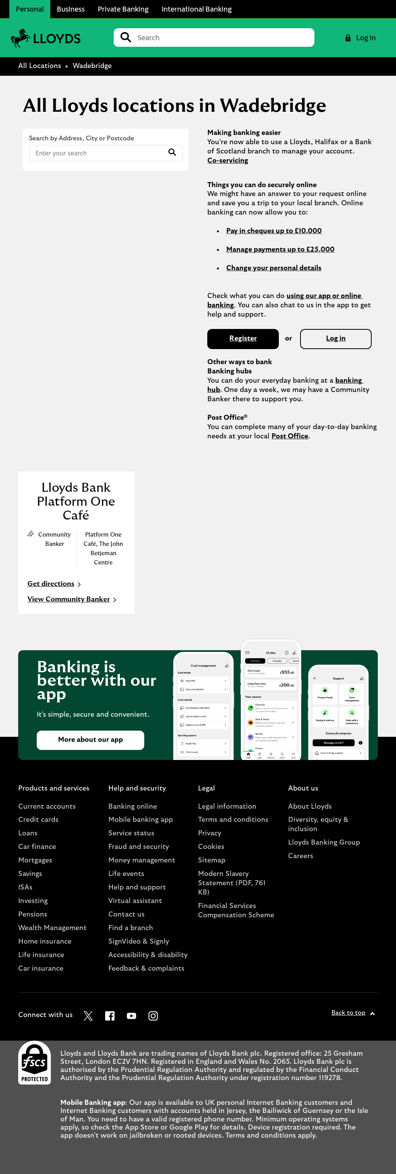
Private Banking (123, 9)
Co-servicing (227, 160)
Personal (30, 9)
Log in (336, 338)
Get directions (55, 584)
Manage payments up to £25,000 (280, 249)
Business (71, 9)
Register (243, 338)
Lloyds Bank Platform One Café (76, 502)
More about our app (90, 739)
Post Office (289, 436)
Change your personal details (273, 268)
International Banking (197, 9)
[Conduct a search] (222, 37)
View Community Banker (72, 600)
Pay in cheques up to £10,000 (274, 231)
